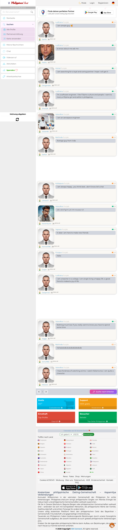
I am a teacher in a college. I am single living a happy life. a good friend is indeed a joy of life (83, 280)
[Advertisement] (77, 12)
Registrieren (103, 3)
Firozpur (58, 252)
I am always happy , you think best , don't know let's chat (80, 187)
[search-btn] (32, 12)
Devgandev (46, 85)
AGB (88, 480)
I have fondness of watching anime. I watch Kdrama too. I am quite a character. (85, 372)
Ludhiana (59, 22)
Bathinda (59, 137)
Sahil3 (44, 39)
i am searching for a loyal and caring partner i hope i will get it (82, 72)
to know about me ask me (68, 49)
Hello (59, 256)
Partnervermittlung (13, 34)
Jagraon (58, 229)
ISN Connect (76, 529)
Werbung (60, 480)
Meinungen (86, 476)
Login (92, 3)
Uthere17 (45, 200)
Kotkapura (59, 183)
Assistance (112, 525)
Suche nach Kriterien (103, 392)
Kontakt (109, 480)
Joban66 (45, 131)
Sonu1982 (45, 362)
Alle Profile (9, 29)
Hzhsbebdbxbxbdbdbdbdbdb (69, 348)
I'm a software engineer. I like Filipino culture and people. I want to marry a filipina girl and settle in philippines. (84, 96)
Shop (77, 476)
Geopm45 (46, 293)
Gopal (44, 270)
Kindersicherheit (98, 480)
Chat (18, 3)
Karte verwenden (12, 38)
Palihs (44, 62)
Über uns (69, 480)
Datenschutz (79, 480)
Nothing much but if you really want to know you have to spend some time (83, 326)
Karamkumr (46, 223)
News (65, 476)
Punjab (66, 22)
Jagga (44, 339)
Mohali (58, 68)
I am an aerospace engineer (68, 118)
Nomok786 (46, 246)
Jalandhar (59, 114)
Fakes (71, 476)
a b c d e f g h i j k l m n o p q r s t (70, 210)
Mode (82, 3)
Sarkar (44, 154)
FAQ (77, 482)
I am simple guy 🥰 (65, 26)
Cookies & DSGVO (47, 480)
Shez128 (45, 108)
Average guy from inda (66, 141)
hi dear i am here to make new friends (72, 233)
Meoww (45, 385)
